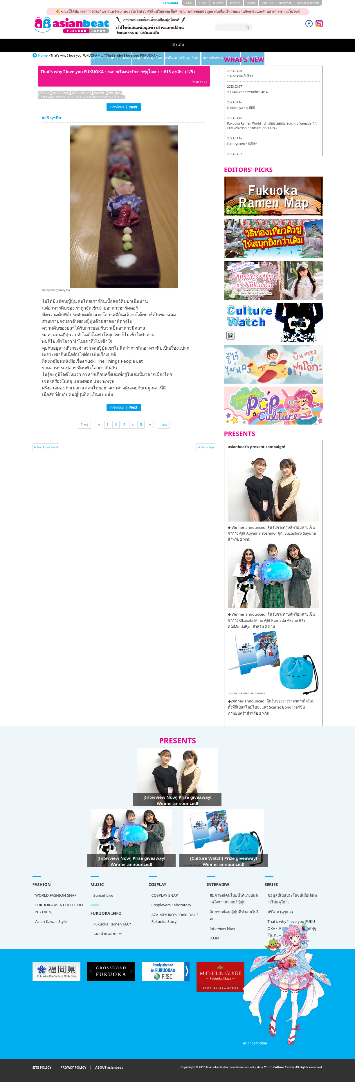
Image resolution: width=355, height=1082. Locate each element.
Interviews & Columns (257, 45)
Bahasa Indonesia (308, 3)
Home (43, 55)
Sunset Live (103, 895)
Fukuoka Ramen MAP (112, 924)
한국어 (203, 3)
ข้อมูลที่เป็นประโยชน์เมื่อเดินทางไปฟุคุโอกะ (292, 899)
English (251, 3)
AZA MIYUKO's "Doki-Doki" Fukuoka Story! (175, 918)
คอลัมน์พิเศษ (304, 45)
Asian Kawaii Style (51, 921)
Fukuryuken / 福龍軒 (242, 143)
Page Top (207, 447)
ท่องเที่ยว (100, 93)
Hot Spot (115, 93)
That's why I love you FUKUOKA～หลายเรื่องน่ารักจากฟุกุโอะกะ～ (81, 97)
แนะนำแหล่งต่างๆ (107, 933)
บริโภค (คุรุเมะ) (81, 93)
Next (133, 107)
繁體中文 (235, 3)
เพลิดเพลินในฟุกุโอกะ (203, 45)
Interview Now (222, 928)
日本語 (188, 3)
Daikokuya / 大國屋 (241, 107)
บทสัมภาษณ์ (61, 93)
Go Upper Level (47, 447)
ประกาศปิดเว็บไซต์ (240, 76)
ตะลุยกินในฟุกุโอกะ (154, 45)
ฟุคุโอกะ (44, 93)
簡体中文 (218, 3)
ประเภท (51, 45)
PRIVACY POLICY (73, 1067)
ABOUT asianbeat (109, 1067)
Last (164, 424)
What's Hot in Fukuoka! (100, 45)
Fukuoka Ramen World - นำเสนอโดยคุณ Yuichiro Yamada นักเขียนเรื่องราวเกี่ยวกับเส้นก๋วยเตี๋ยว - (272, 125)
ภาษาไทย (267, 3)
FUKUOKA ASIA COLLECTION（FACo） (59, 908)
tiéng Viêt (285, 3)
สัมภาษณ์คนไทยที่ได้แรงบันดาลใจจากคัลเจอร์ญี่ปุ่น (234, 899)
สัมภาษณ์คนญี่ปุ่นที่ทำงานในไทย (234, 915)
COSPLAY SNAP (165, 895)
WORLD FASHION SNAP (56, 895)
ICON (214, 938)
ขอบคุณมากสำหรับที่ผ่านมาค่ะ (248, 92)
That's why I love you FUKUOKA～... (77, 55)
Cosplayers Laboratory (171, 904)
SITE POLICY (42, 1067)
